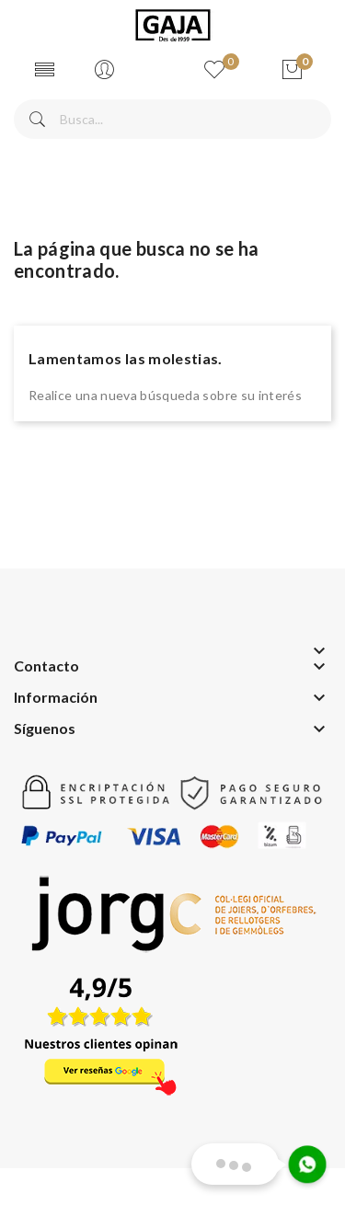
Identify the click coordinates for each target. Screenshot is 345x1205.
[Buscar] (172, 119)
